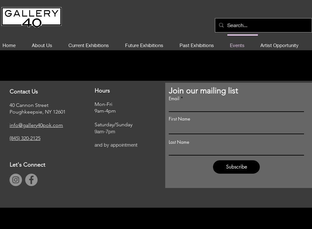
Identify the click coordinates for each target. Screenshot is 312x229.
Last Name (179, 142)
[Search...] (262, 25)
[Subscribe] (236, 167)
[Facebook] (31, 180)
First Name (179, 119)
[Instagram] (16, 180)
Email (174, 98)
